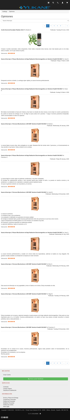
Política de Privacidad (9, 401)
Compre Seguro (7, 388)
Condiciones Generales (9, 399)
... (63, 26)
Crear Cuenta (7, 374)
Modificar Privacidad (8, 403)
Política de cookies (8, 404)
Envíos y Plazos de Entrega (10, 397)
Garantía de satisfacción (9, 390)
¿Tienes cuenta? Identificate (35, 378)
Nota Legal (6, 406)
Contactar (6, 387)
